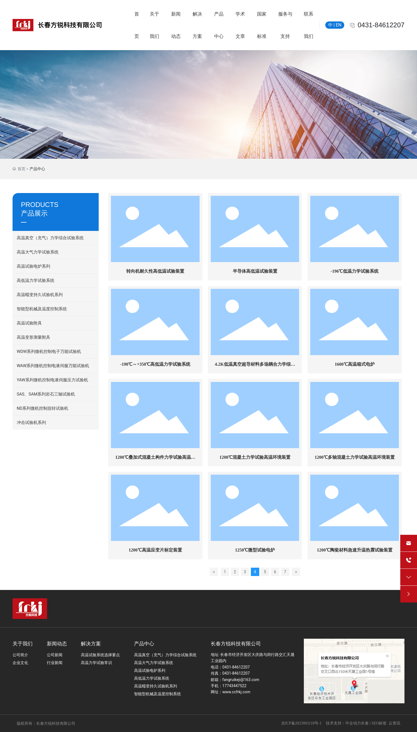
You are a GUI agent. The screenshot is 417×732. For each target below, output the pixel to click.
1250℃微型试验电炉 (255, 550)
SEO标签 (379, 723)
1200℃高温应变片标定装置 (155, 550)
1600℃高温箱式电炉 (355, 364)
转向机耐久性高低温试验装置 (155, 271)
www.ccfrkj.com (236, 692)
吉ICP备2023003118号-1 (301, 723)
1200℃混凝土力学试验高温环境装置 (254, 457)
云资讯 (394, 723)
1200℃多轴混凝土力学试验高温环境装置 (355, 457)
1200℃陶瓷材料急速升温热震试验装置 (354, 550)
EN (338, 25)
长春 (365, 723)
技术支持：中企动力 (343, 723)
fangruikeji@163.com (241, 679)
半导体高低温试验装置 (255, 271)
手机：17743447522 (229, 686)
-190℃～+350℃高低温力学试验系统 (155, 364)
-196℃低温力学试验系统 (355, 271)
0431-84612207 (381, 25)
